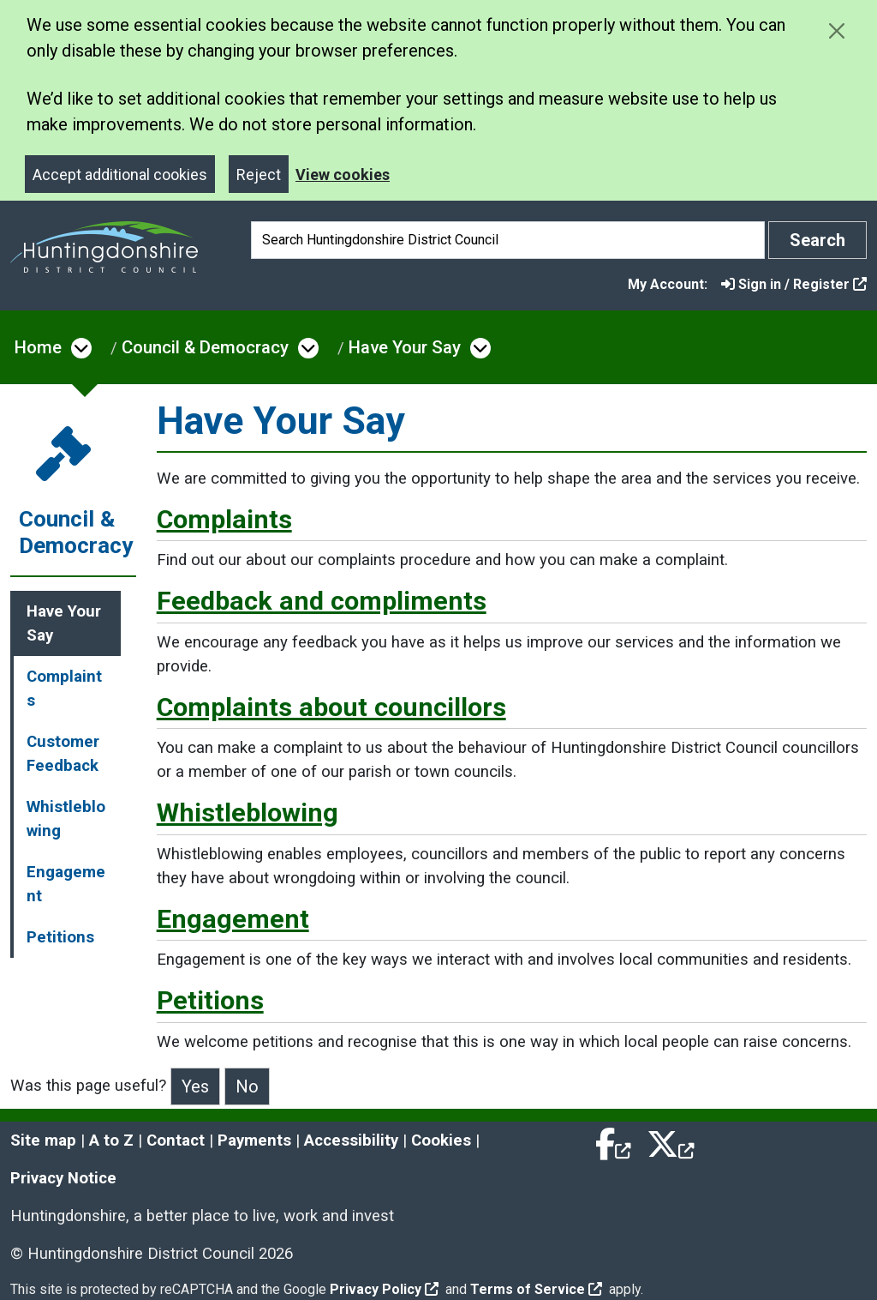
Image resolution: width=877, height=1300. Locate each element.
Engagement (66, 884)
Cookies (441, 1140)
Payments (254, 1140)
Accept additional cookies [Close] (120, 175)
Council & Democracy (205, 347)
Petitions (60, 937)
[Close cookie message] (836, 30)
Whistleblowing (66, 818)
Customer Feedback (63, 753)
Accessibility (351, 1140)
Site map (43, 1140)
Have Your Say (405, 347)
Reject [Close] (258, 175)
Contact (175, 1140)
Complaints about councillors (331, 707)
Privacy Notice (63, 1178)
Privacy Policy (384, 1289)
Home (38, 347)
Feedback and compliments (321, 601)
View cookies (342, 175)
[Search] (508, 240)
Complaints (64, 688)
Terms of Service (536, 1289)
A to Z (111, 1140)
